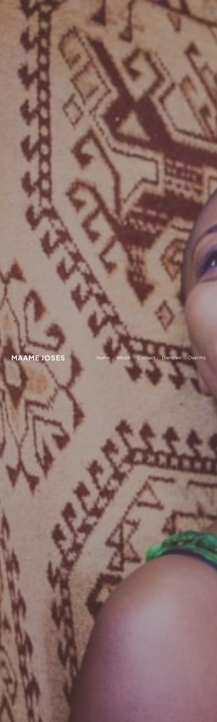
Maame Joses (38, 357)
